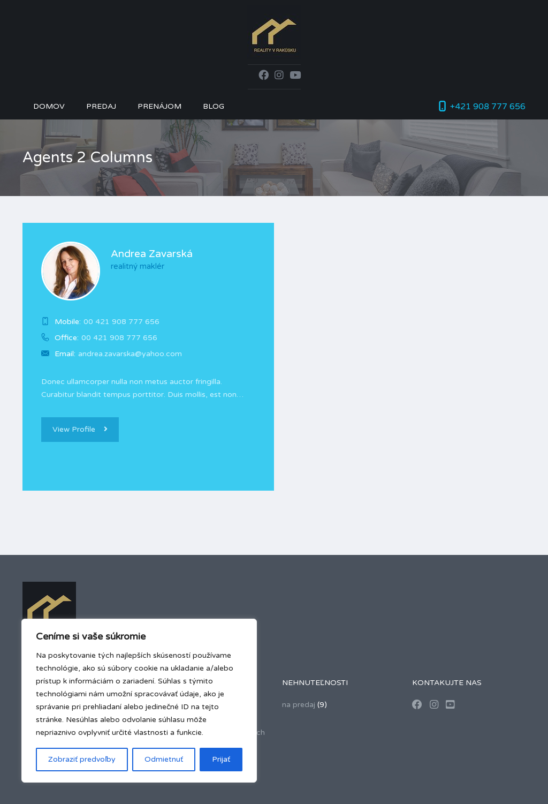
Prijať (221, 759)
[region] (139, 701)
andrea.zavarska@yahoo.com (130, 353)
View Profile (80, 429)
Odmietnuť (163, 759)
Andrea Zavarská (152, 254)
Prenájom (159, 106)
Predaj (101, 106)
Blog (213, 106)
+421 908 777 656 (488, 106)
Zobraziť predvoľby (82, 759)
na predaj (298, 704)
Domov (49, 106)
